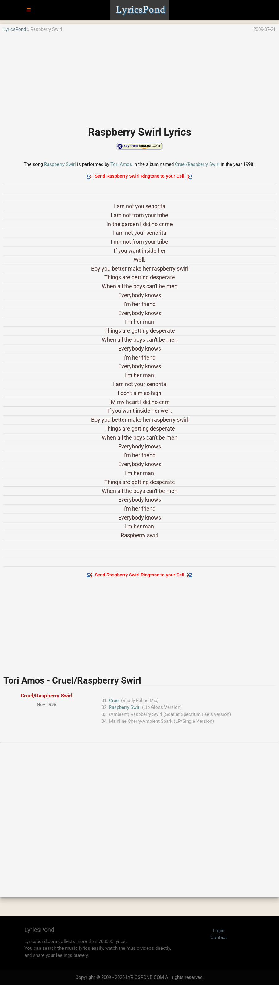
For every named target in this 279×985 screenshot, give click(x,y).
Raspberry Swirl (60, 164)
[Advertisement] (139, 76)
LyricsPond (14, 29)
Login (218, 930)
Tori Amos (121, 164)
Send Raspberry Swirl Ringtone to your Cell (139, 176)
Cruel (114, 700)
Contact (218, 937)
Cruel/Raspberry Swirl (198, 164)
